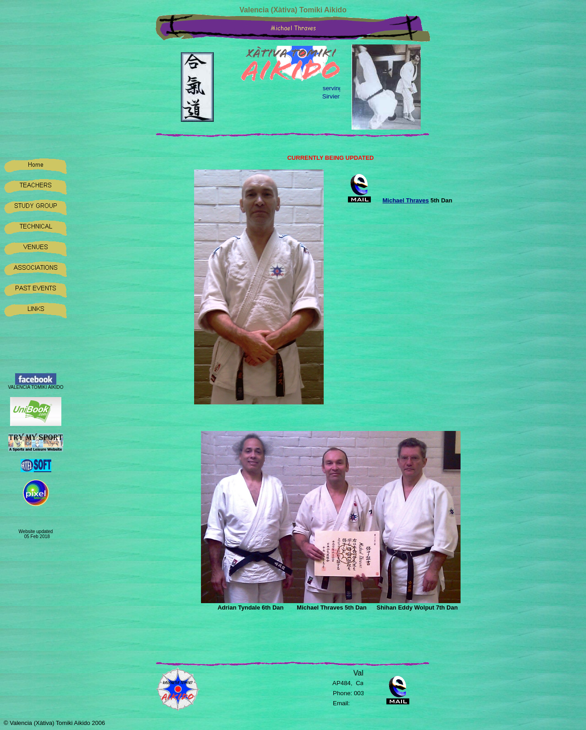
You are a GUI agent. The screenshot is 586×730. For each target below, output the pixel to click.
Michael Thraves (406, 200)
